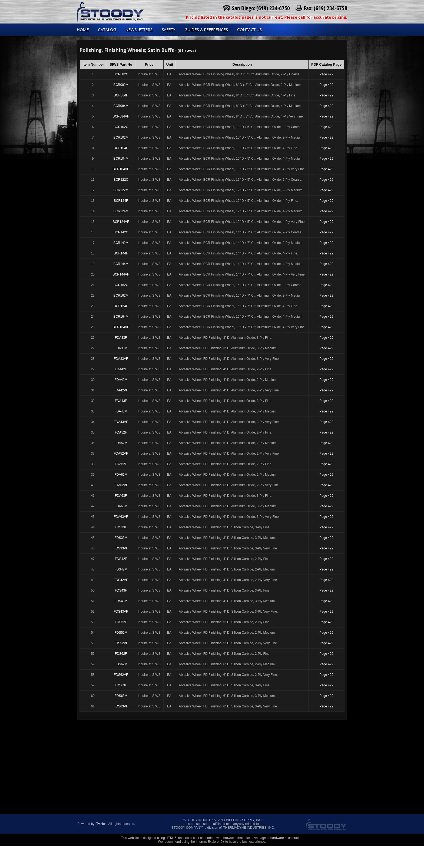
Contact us (249, 29)
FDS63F (121, 685)
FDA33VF (121, 359)
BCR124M (120, 211)
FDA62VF (121, 485)
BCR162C (121, 285)
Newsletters (139, 29)
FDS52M (120, 632)
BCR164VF (121, 327)
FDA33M (120, 348)
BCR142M (120, 243)
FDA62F (121, 464)
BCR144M (120, 264)
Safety (168, 29)
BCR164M (120, 316)
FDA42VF (121, 390)
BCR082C (121, 74)
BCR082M (120, 85)
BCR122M (120, 190)
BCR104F (121, 148)
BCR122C (121, 180)
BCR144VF (121, 274)
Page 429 (326, 74)
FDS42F (121, 559)
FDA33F (121, 338)
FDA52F (121, 432)
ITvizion (101, 824)
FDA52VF (121, 453)
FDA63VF (121, 517)
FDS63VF (121, 706)
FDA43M (120, 411)
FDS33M (120, 538)
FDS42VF (121, 580)
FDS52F (121, 622)
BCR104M (120, 158)
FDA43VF (121, 422)
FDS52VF (121, 643)
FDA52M (120, 443)
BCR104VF (121, 169)
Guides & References (206, 29)
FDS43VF (121, 611)
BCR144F (121, 253)
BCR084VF (121, 116)
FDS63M (120, 696)
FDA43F (121, 401)
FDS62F (121, 654)
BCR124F (121, 201)
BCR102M (120, 137)
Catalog (107, 29)
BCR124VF (121, 222)
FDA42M (120, 380)
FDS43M (120, 601)
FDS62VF (121, 675)
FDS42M (120, 569)
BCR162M (120, 295)
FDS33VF (121, 548)
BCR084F (121, 95)
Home (83, 29)
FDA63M (120, 506)
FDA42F (121, 369)
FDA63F (121, 496)
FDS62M (120, 664)
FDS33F (121, 527)
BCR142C (121, 232)
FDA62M (120, 474)
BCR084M (120, 106)
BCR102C (121, 127)
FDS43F (121, 590)
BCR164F (121, 306)
